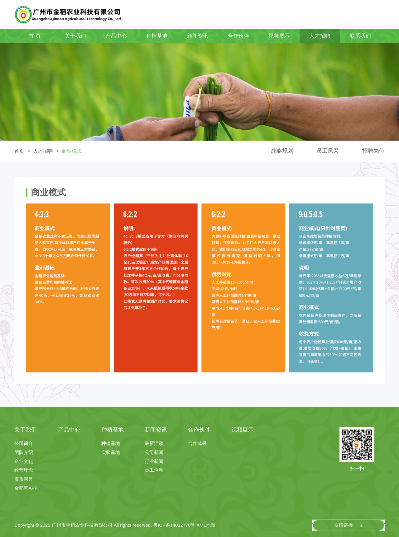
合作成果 (197, 443)
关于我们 (75, 36)
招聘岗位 (373, 151)
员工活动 (154, 470)
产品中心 (116, 36)
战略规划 (282, 151)
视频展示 (279, 36)
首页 (19, 151)
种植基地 (156, 36)
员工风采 (327, 151)
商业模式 (72, 151)
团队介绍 (23, 452)
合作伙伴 (238, 36)
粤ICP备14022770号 (174, 525)
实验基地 (110, 452)
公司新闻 (154, 452)
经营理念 (23, 470)
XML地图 (206, 525)
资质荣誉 (23, 479)
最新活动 (154, 443)
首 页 (35, 36)
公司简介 (23, 443)
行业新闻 (154, 461)
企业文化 (23, 461)
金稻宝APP (26, 488)
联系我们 (360, 36)
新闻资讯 (197, 36)
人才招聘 (319, 36)
